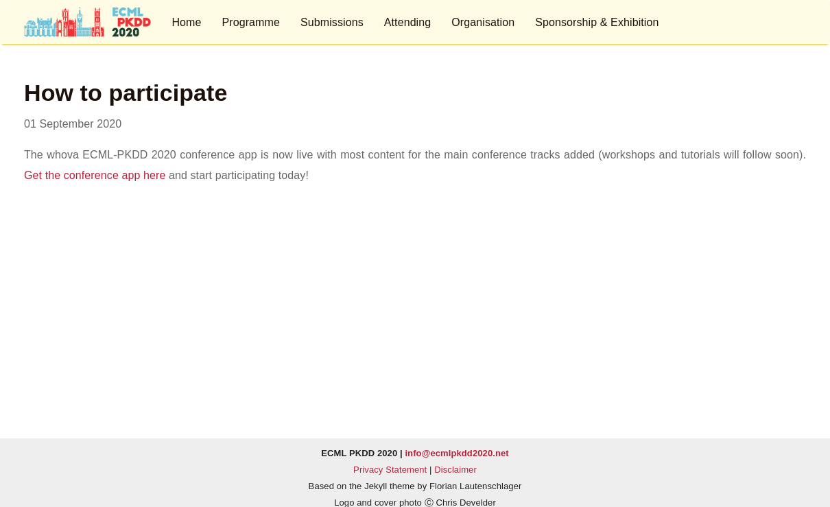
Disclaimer (455, 469)
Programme (250, 22)
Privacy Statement (390, 469)
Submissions (332, 22)
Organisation (482, 22)
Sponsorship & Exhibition (597, 22)
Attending (407, 22)
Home (186, 22)
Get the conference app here (94, 175)
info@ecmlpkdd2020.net (456, 453)
